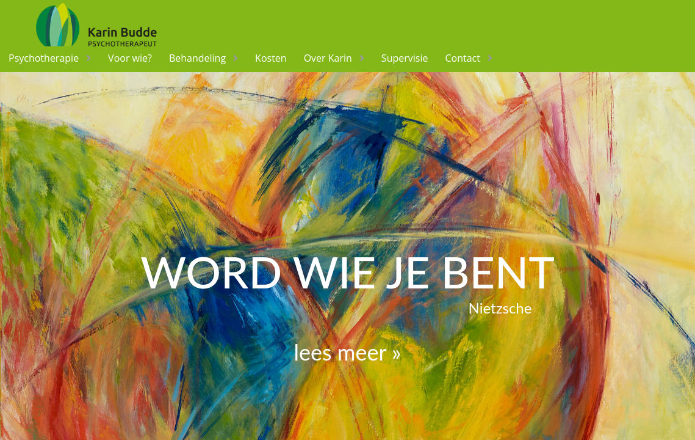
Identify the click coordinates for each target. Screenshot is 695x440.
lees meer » (348, 352)
